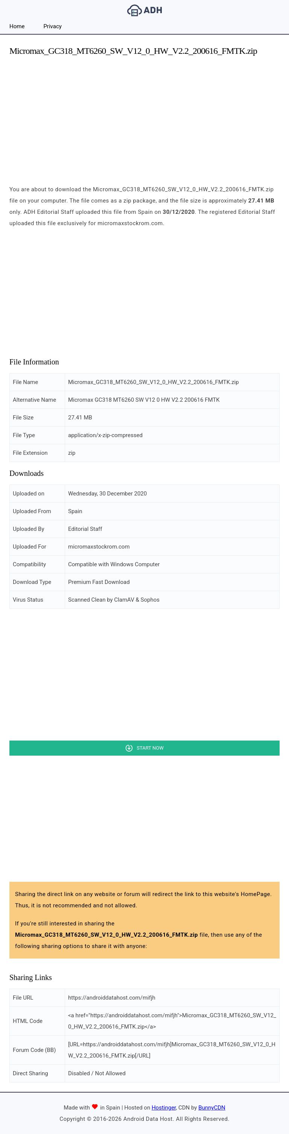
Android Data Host (144, 10)
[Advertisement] (144, 116)
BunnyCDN (211, 1107)
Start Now (150, 748)
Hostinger (164, 1107)
